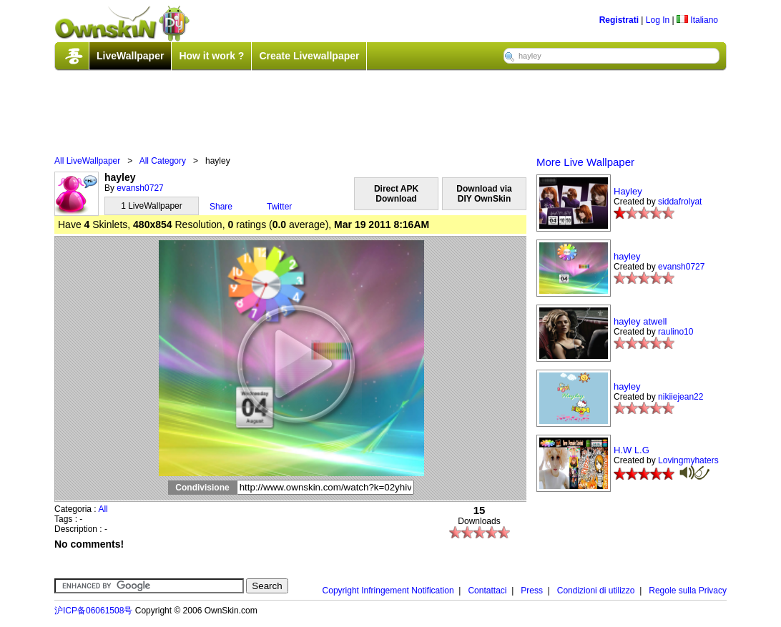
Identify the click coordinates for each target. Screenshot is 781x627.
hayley (627, 256)
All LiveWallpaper (87, 161)
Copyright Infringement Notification (388, 591)
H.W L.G (631, 450)
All (102, 509)
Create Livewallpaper (309, 55)
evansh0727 (140, 188)
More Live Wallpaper (585, 162)
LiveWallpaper (130, 55)
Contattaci (487, 591)
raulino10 (675, 332)
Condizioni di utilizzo (596, 591)
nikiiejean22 (680, 397)
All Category (162, 161)
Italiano (697, 20)
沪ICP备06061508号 (93, 611)
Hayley (628, 191)
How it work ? (211, 55)
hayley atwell (640, 321)
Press (532, 591)
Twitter (279, 207)
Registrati (619, 20)
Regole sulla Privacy (688, 591)
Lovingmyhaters (688, 460)
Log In (657, 20)
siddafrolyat (680, 202)
